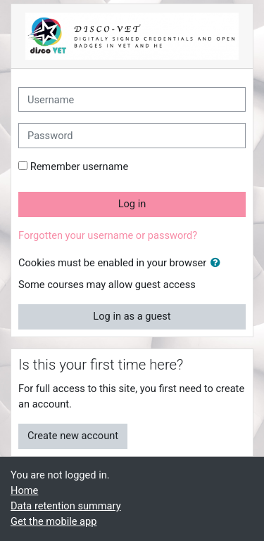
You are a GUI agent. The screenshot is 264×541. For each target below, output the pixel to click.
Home (24, 490)
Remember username (79, 166)
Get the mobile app (53, 521)
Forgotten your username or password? (107, 235)
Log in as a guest (131, 316)
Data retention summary (66, 506)
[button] (218, 263)
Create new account (72, 435)
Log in (132, 203)
